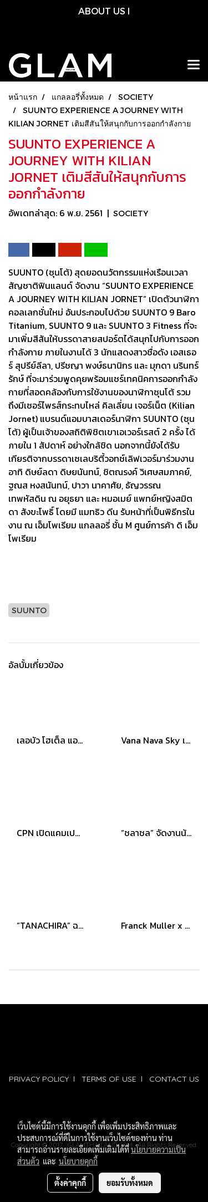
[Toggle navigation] (193, 65)
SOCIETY (130, 213)
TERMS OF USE (109, 1079)
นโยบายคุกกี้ (78, 1161)
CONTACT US (174, 1079)
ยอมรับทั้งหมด (129, 1183)
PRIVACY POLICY (39, 1079)
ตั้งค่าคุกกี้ (70, 1183)
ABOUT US (101, 11)
